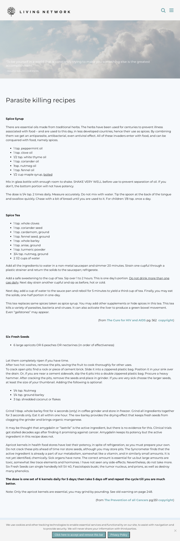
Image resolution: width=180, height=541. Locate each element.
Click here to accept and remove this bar (79, 534)
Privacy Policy (118, 534)
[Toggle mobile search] (163, 10)
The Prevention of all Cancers (126, 500)
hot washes (28, 365)
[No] (175, 530)
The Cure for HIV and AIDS (126, 320)
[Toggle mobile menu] (171, 10)
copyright (165, 320)
